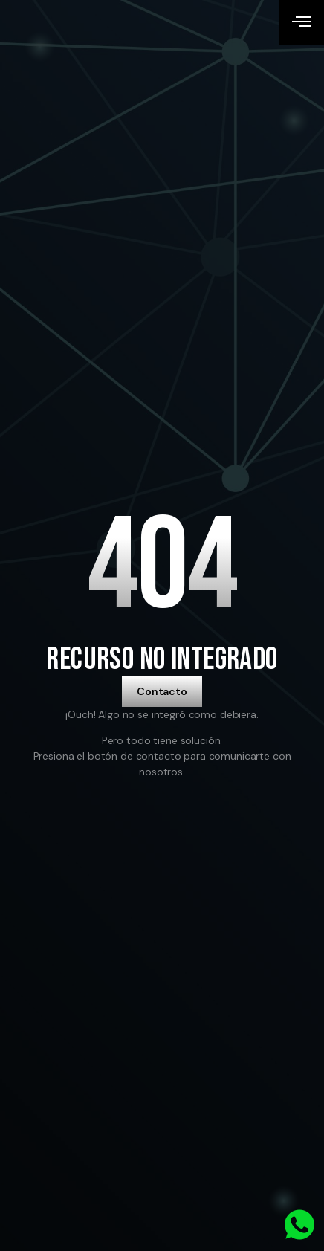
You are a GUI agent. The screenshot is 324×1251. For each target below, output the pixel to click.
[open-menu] (301, 22)
